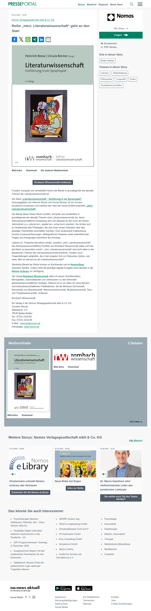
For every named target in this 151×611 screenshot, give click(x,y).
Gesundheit (110, 521)
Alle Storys (121, 28)
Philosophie (107, 80)
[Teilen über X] (21, 39)
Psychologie (110, 516)
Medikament (110, 546)
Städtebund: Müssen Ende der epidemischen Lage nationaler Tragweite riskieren (27, 563)
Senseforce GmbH (68, 541)
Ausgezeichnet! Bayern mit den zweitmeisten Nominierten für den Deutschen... (28, 551)
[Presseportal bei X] (29, 594)
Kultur (136, 80)
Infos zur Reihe (76, 484)
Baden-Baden (108, 61)
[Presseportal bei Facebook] (25, 594)
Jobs (113, 597)
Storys (81, 4)
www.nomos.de (31, 327)
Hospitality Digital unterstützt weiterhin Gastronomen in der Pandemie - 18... (26, 531)
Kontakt (115, 594)
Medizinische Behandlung (117, 541)
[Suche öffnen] (131, 4)
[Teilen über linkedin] (41, 39)
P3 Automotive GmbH (70, 531)
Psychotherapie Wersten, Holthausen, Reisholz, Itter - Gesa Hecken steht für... (27, 519)
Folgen (120, 35)
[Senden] (48, 39)
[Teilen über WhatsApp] (28, 39)
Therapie (108, 536)
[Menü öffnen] (140, 4)
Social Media (61, 604)
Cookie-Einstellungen (121, 601)
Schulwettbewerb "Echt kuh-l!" (74, 526)
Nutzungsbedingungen (66, 597)
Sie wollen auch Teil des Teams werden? (121, 494)
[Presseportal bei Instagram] (33, 594)
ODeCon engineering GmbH (73, 521)
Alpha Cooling (66, 546)
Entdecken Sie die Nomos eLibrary (30, 490)
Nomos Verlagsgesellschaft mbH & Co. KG (33, 20)
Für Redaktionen (91, 594)
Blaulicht (92, 4)
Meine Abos (116, 4)
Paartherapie (110, 526)
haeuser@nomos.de (30, 323)
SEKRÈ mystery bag (69, 516)
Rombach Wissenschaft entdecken (52, 182)
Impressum (60, 594)
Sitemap (87, 601)
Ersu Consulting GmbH (70, 536)
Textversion (88, 597)
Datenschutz (61, 601)
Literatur (105, 74)
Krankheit (109, 551)
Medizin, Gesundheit (114, 531)
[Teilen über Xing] (34, 39)
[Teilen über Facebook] (14, 39)
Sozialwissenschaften (112, 87)
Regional (103, 4)
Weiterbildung (121, 74)
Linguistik (122, 80)
